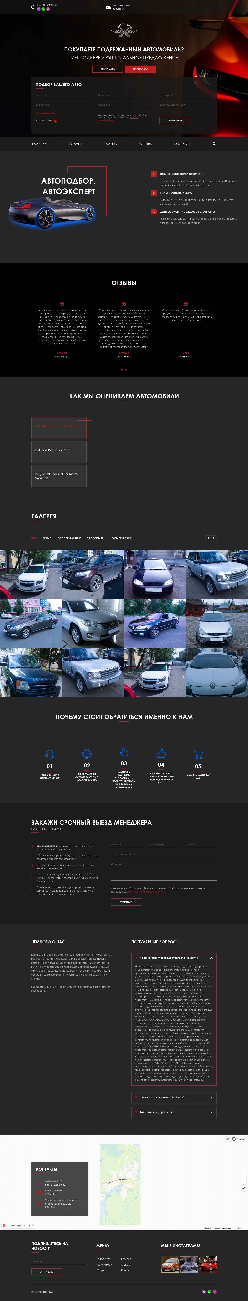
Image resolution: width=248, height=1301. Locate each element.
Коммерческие (121, 538)
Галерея (111, 144)
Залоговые (95, 538)
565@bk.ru (119, 8)
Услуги (75, 144)
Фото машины (44, 120)
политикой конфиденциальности (145, 894)
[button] (122, 370)
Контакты (182, 144)
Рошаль (189, 8)
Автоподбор (140, 69)
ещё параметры (45, 112)
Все (33, 538)
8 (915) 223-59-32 (47, 4)
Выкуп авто (108, 69)
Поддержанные (69, 538)
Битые (47, 538)
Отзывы (146, 144)
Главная (39, 144)
